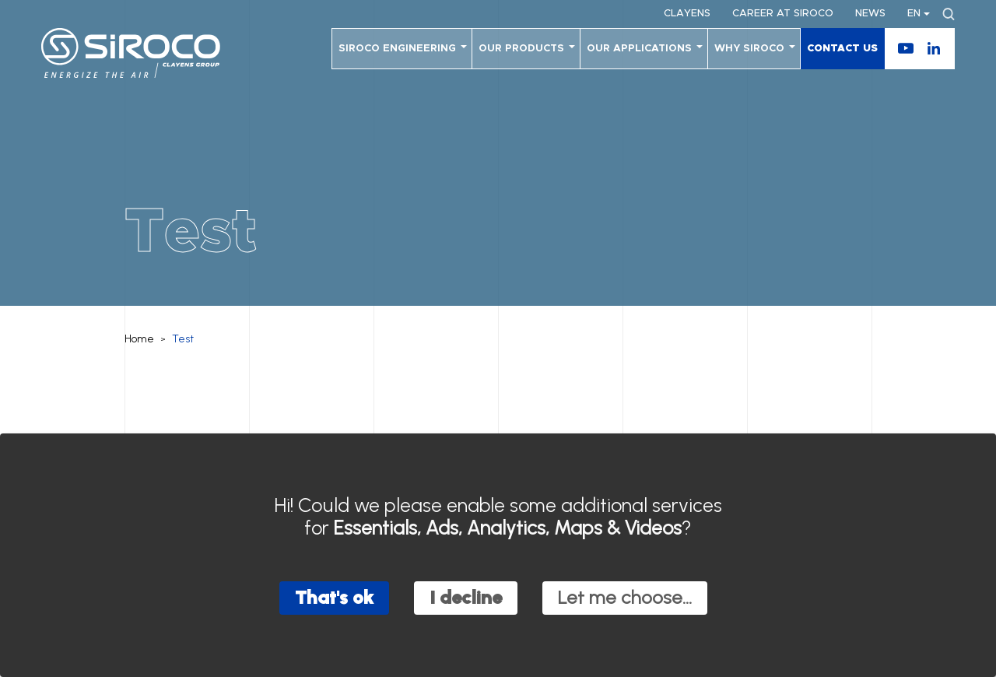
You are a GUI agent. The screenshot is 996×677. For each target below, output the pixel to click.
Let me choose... (625, 597)
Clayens (687, 14)
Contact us (842, 49)
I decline (466, 597)
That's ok (334, 597)
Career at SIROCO (782, 14)
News (870, 14)
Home (139, 339)
